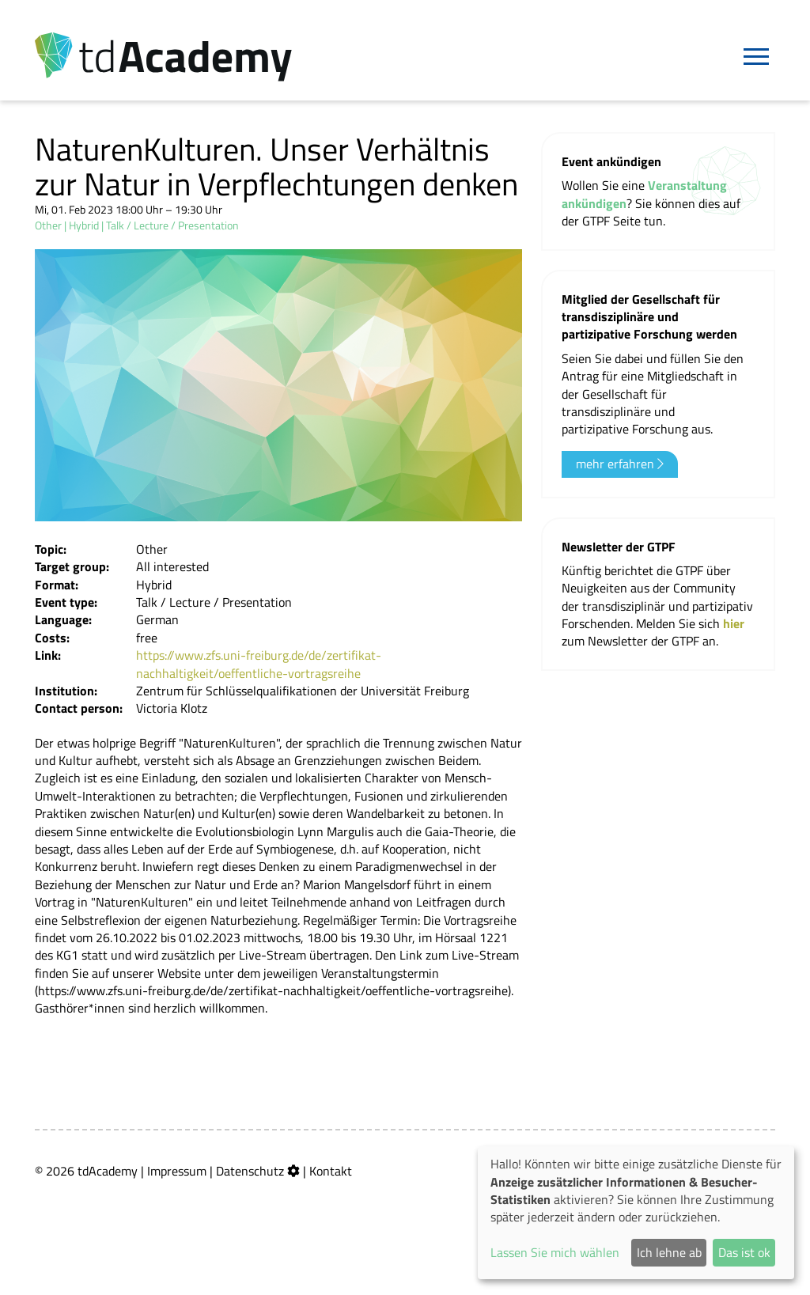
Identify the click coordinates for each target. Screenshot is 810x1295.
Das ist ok (744, 1252)
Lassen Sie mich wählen (554, 1252)
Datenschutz (250, 1170)
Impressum (176, 1170)
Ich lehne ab (669, 1252)
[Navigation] (756, 57)
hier (733, 623)
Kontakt (330, 1170)
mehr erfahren (620, 463)
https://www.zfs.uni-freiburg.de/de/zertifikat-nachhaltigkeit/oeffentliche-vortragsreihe (258, 664)
